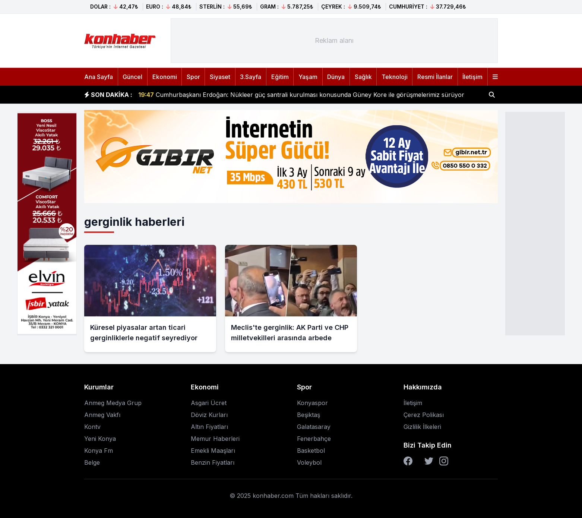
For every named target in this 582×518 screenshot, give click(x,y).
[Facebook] (408, 461)
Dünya (336, 76)
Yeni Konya (100, 438)
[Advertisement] (535, 223)
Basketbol (311, 450)
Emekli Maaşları (213, 450)
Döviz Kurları (209, 414)
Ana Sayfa (98, 76)
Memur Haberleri (215, 438)
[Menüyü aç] (495, 77)
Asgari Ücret (209, 403)
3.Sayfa (250, 76)
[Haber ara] (492, 94)
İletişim (472, 76)
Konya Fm (98, 450)
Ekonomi (164, 76)
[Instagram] (443, 461)
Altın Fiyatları (209, 426)
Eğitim (280, 76)
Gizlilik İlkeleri (422, 426)
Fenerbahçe (314, 438)
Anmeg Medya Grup (113, 403)
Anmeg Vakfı (102, 414)
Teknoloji (395, 76)
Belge (92, 462)
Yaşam (307, 76)
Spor (193, 76)
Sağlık (363, 76)
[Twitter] (428, 461)
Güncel (132, 76)
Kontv (92, 426)
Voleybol (309, 462)
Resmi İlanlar (435, 76)
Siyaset (220, 76)
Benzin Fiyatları (212, 462)
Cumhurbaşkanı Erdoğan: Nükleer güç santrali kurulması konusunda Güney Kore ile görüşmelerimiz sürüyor (301, 94)
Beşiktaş (308, 414)
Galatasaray (313, 426)
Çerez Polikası (424, 414)
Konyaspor (312, 403)
